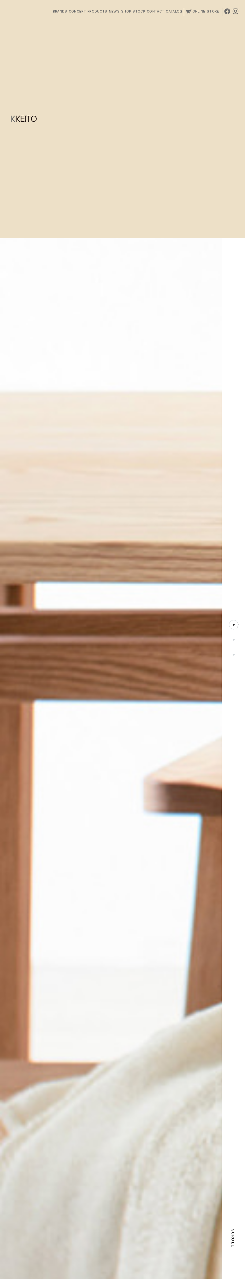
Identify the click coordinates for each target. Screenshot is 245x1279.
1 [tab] (234, 625)
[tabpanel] (111, 651)
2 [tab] (234, 640)
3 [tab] (234, 655)
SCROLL (233, 1252)
